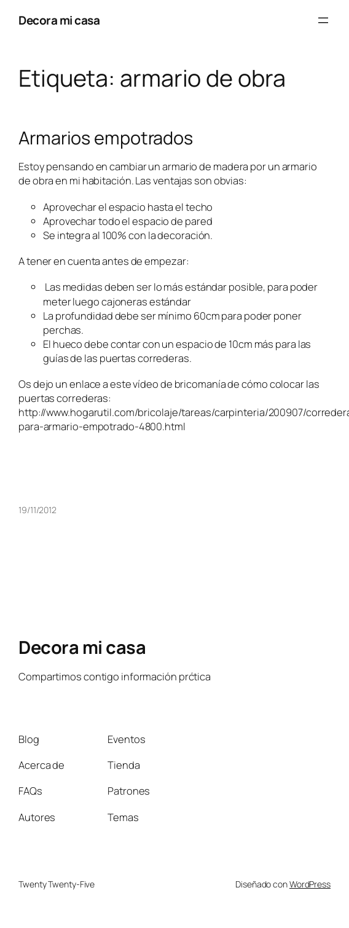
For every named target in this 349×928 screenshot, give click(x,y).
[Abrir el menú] (323, 20)
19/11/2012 (37, 510)
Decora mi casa (59, 20)
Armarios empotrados (105, 138)
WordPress (310, 884)
